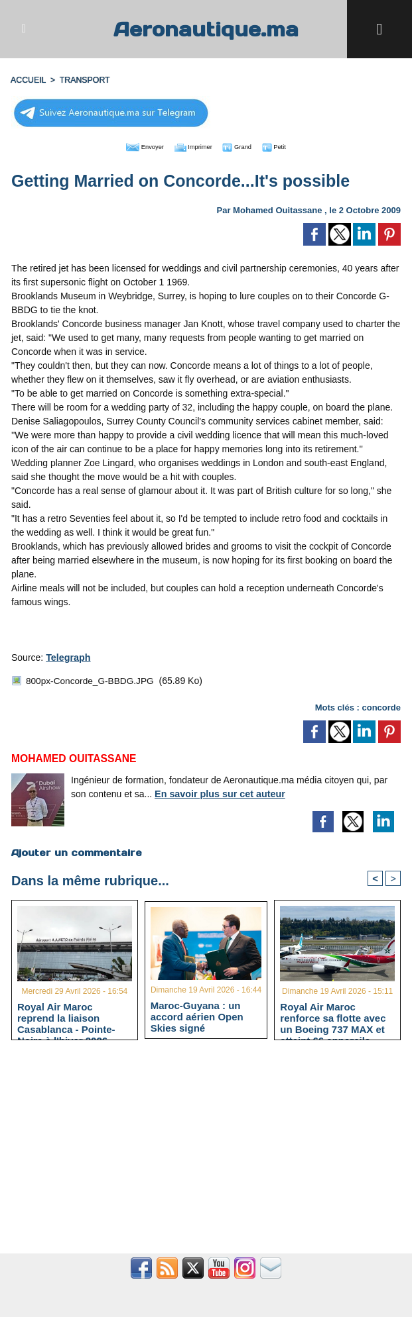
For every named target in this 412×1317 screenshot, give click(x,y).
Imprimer (190, 145)
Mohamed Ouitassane (277, 209)
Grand (246, 145)
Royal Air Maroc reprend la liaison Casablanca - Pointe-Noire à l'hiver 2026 (66, 1016)
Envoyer (130, 145)
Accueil (28, 80)
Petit (291, 145)
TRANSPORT (82, 80)
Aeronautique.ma (206, 28)
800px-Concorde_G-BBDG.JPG (91, 679)
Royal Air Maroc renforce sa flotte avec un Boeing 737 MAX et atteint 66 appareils (332, 1016)
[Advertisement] (206, 1152)
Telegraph (68, 656)
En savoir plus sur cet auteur (218, 791)
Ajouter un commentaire (76, 850)
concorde (381, 705)
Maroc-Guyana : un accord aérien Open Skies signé (197, 1015)
